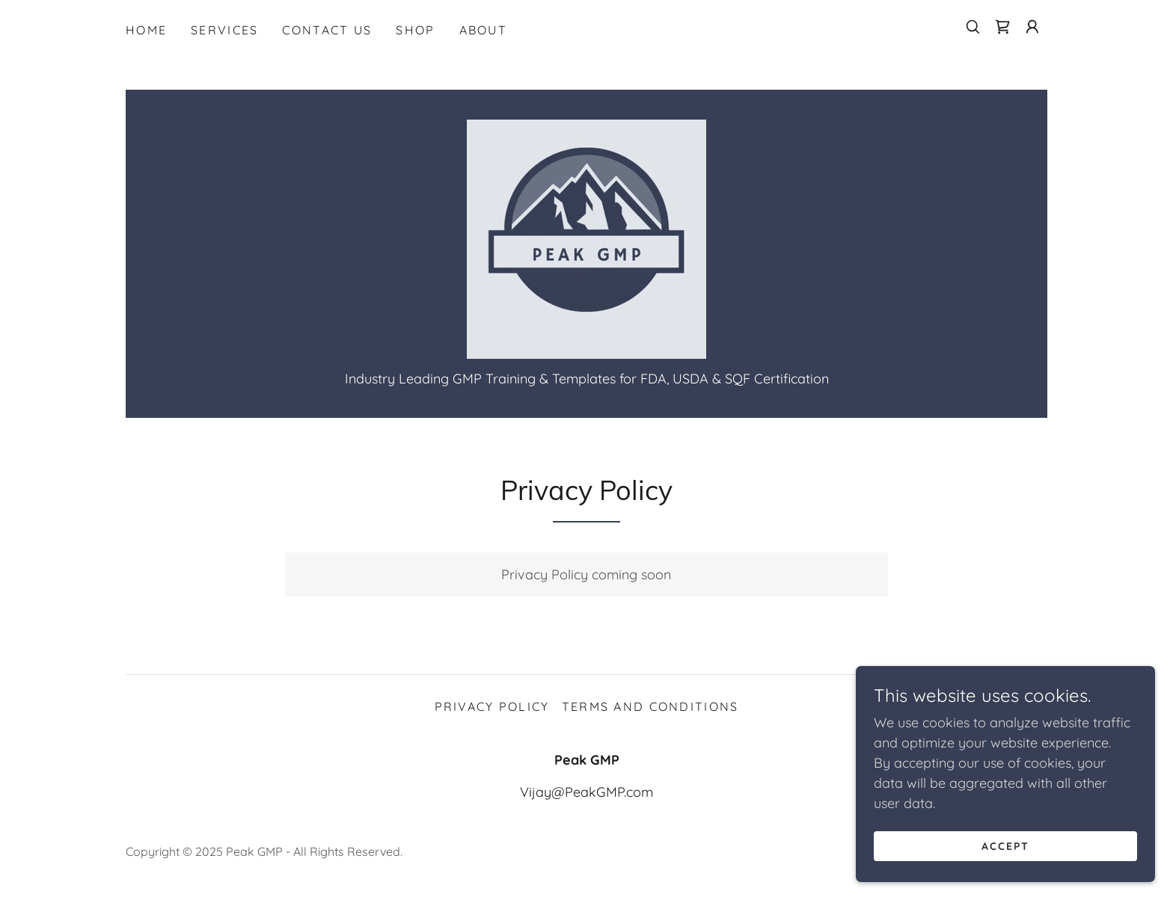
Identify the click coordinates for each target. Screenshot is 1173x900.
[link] (1002, 27)
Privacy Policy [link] (492, 706)
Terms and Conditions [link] (650, 706)
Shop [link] (415, 29)
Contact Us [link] (327, 29)
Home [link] (146, 29)
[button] (1032, 27)
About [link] (483, 29)
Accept (1005, 877)
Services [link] (224, 29)
